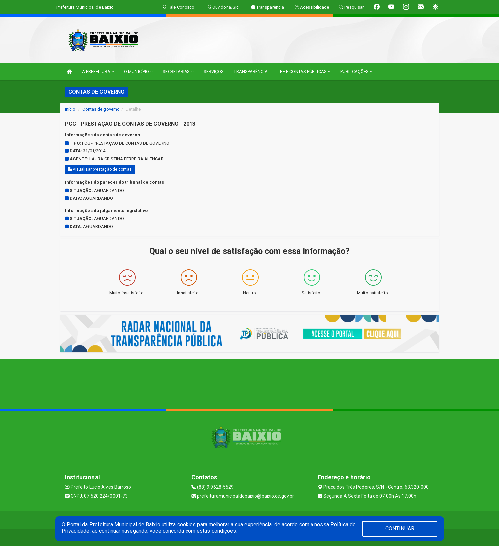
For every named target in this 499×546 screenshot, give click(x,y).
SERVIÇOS (214, 71)
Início (70, 109)
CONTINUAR (400, 528)
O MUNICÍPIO (138, 71)
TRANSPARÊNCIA (250, 71)
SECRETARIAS (178, 71)
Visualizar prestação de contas (100, 169)
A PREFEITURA (98, 71)
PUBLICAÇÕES (356, 71)
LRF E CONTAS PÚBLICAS (304, 71)
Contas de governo (101, 109)
